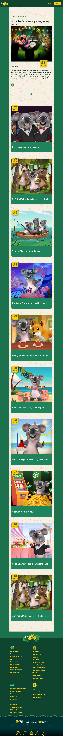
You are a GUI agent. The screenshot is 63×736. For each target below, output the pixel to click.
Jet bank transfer (15, 702)
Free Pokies (36, 681)
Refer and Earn (14, 662)
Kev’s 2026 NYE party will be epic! (28, 407)
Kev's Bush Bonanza (38, 654)
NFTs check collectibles (17, 712)
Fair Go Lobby (14, 651)
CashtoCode (13, 704)
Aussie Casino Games (38, 668)
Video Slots (35, 673)
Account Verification (16, 656)
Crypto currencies (15, 691)
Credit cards (13, 696)
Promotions (35, 652)
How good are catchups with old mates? (30, 355)
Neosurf (12, 694)
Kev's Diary (13, 659)
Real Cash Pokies (37, 678)
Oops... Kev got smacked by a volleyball (30, 460)
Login (49, 3)
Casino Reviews (15, 664)
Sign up (57, 3)
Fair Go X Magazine (16, 670)
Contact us (35, 700)
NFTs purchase (14, 710)
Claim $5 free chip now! (23, 512)
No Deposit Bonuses (38, 662)
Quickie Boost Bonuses (39, 665)
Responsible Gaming (38, 694)
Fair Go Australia (15, 672)
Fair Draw (35, 657)
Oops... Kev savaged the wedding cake (30, 564)
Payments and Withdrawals (18, 688)
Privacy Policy (36, 697)
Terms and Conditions (38, 692)
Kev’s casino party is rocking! (25, 147)
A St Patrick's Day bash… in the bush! (29, 616)
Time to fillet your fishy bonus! (26, 251)
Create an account (15, 654)
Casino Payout (36, 675)
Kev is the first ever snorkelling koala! (29, 303)
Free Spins (35, 659)
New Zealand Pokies (38, 670)
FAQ (33, 689)
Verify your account (16, 707)
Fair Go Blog (14, 667)
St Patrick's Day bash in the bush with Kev (31, 199)
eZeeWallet (13, 699)
